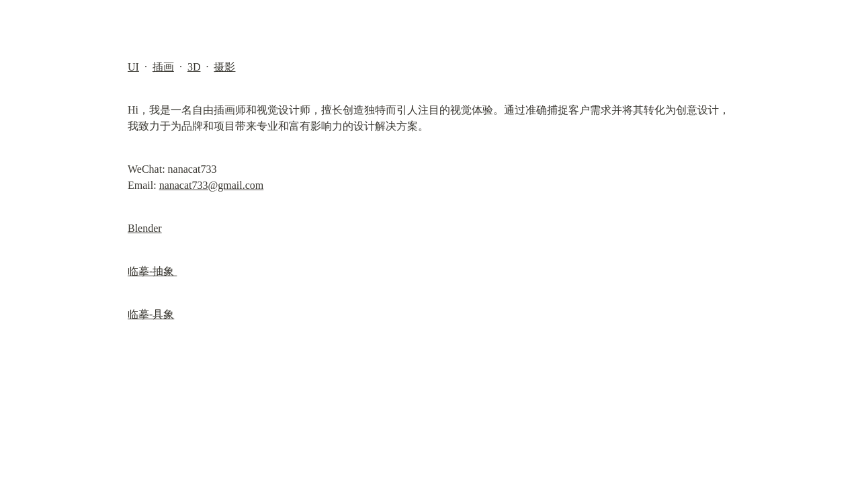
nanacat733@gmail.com (211, 185)
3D (194, 67)
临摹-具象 (151, 314)
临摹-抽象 (152, 271)
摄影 (224, 67)
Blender (145, 228)
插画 (163, 67)
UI (133, 67)
